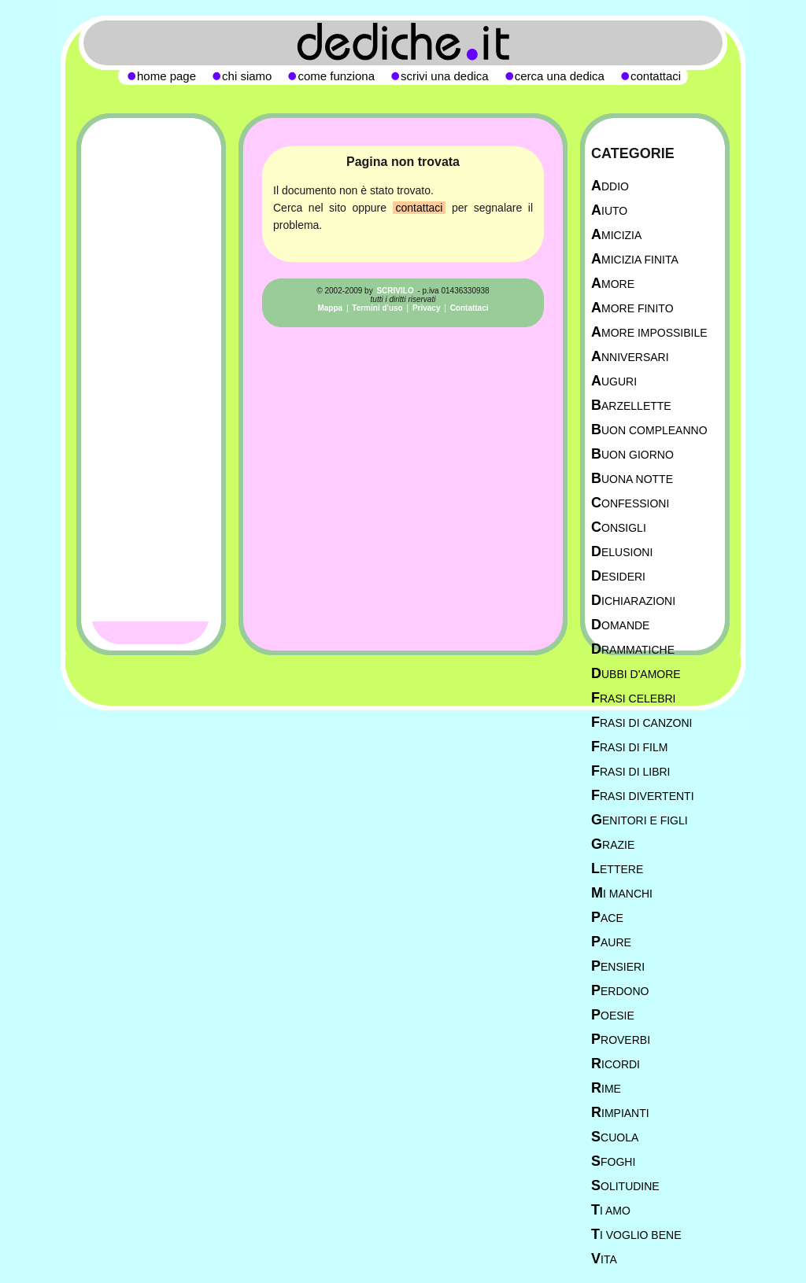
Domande (620, 625)
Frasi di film (629, 746)
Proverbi (620, 1039)
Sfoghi (613, 1161)
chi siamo (247, 76)
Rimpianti (620, 1112)
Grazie (612, 844)
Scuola (614, 1137)
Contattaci (469, 308)
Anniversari (630, 356)
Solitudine (625, 1185)
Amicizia (616, 234)
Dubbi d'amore (636, 673)
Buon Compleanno (649, 429)
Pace (607, 917)
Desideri (618, 576)
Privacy (426, 308)
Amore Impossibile (649, 332)
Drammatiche (633, 649)
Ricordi (615, 1063)
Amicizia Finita (634, 259)
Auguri (614, 381)
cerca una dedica (559, 76)
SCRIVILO (394, 290)
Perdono (620, 990)
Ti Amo (610, 1210)
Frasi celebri (633, 698)
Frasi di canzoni (641, 722)
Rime (606, 1088)
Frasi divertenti (642, 795)
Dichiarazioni (633, 600)
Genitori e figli (639, 820)
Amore (612, 283)
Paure (611, 942)
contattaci (419, 207)
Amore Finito (632, 307)
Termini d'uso (377, 308)
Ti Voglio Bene (636, 1234)
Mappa (329, 308)
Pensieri (618, 966)
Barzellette (631, 405)
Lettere (617, 868)
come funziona (336, 76)
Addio (610, 186)
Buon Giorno (632, 454)
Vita (604, 1259)
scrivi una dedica (445, 76)
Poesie (612, 1015)
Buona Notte (632, 478)
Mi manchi (622, 893)
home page (166, 76)
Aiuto (609, 210)
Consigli (618, 527)
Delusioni (622, 551)
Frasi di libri (630, 771)
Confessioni (630, 503)
